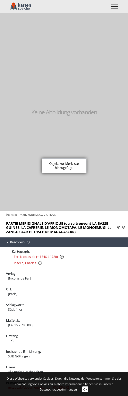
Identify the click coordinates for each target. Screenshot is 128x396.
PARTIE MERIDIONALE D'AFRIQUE (38, 214)
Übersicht (11, 214)
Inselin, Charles (25, 263)
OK (85, 389)
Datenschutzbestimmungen (58, 389)
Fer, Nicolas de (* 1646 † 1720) (36, 257)
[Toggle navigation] (113, 6)
